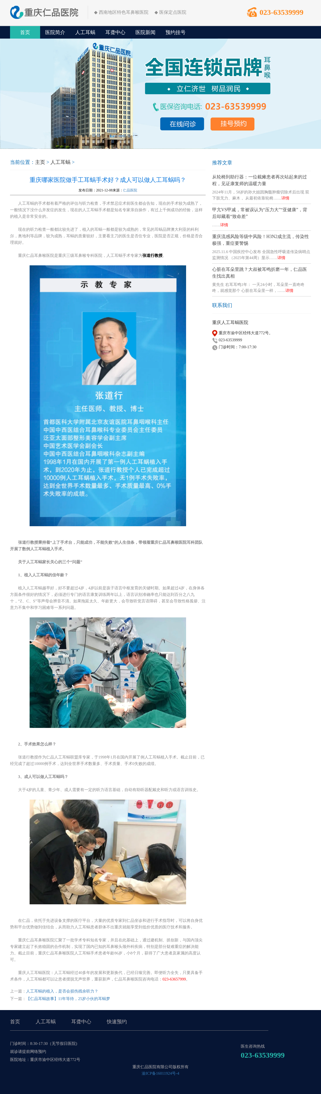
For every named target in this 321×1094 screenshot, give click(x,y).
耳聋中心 (115, 32)
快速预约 (117, 1021)
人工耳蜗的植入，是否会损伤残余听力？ (62, 991)
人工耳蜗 (85, 32)
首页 (25, 32)
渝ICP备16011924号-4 (160, 1073)
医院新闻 (145, 32)
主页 (40, 162)
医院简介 (55, 32)
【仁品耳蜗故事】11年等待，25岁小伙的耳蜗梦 (68, 999)
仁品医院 (130, 190)
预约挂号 (176, 32)
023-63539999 (281, 12)
